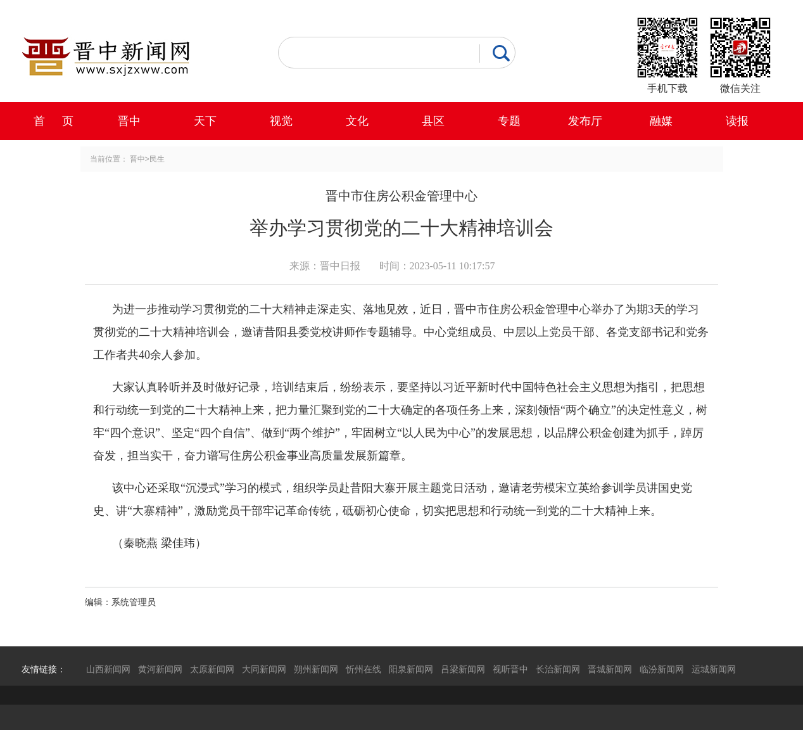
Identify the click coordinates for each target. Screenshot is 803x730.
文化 (357, 121)
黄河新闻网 (160, 669)
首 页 (53, 121)
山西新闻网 (108, 669)
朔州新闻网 (316, 669)
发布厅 (585, 121)
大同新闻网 (264, 669)
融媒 (661, 121)
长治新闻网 (558, 669)
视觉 (281, 121)
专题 (509, 121)
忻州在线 (363, 669)
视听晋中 (510, 669)
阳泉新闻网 (411, 669)
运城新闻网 (714, 669)
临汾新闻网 (662, 669)
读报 (737, 121)
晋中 (129, 121)
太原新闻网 (212, 669)
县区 (433, 121)
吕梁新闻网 (463, 669)
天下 (205, 121)
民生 (157, 159)
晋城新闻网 (610, 669)
